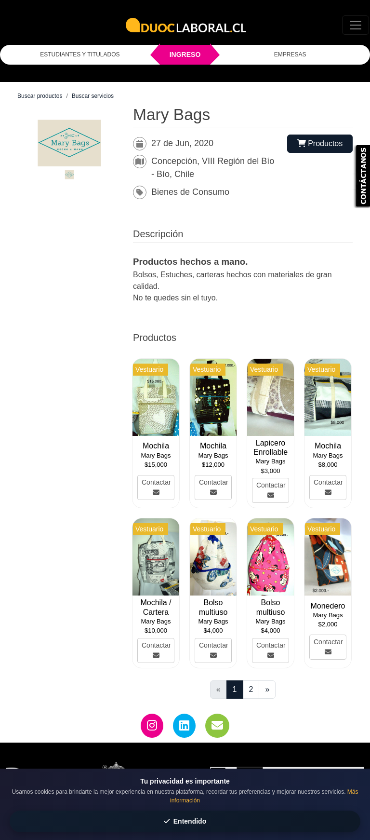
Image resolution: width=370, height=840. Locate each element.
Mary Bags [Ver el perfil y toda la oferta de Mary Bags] (156, 455)
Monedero (327, 606)
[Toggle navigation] (355, 25)
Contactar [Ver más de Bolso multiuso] (213, 650)
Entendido (185, 821)
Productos (320, 143)
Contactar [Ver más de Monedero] (328, 646)
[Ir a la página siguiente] (267, 689)
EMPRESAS (290, 54)
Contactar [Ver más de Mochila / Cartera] (156, 650)
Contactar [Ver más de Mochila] (156, 487)
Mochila (156, 446)
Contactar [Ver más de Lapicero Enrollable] (271, 490)
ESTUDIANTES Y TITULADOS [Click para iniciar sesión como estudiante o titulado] (79, 54)
